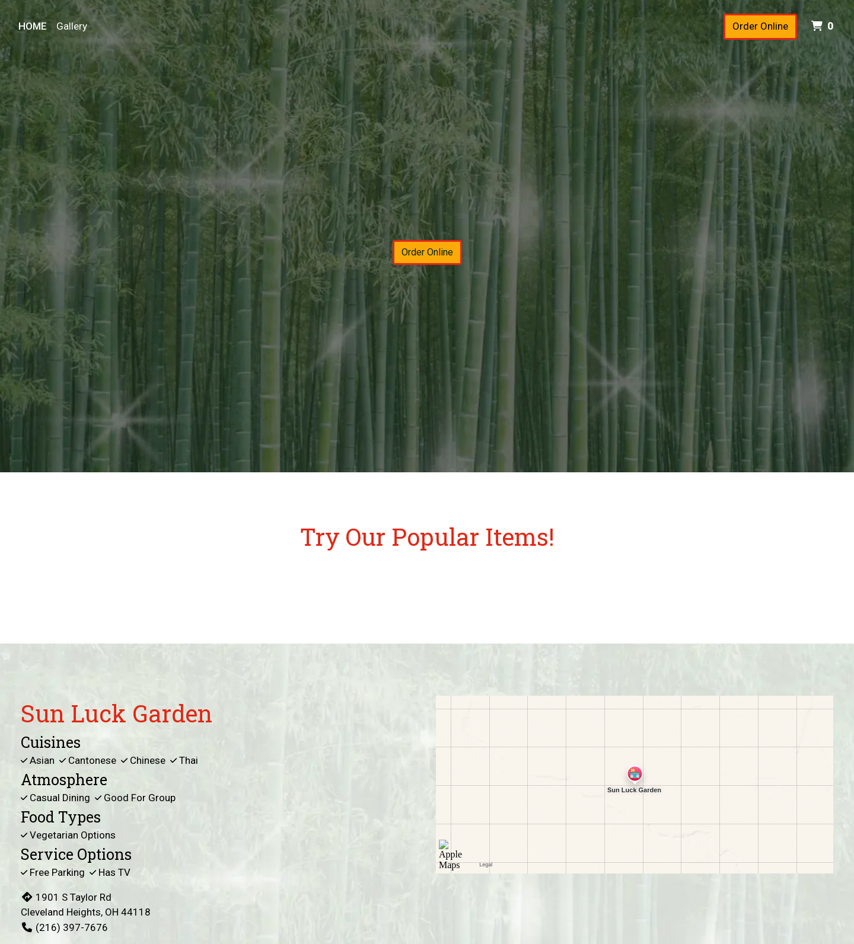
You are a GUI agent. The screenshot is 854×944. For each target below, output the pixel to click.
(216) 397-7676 (64, 927)
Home (32, 26)
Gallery (71, 26)
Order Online (760, 26)
